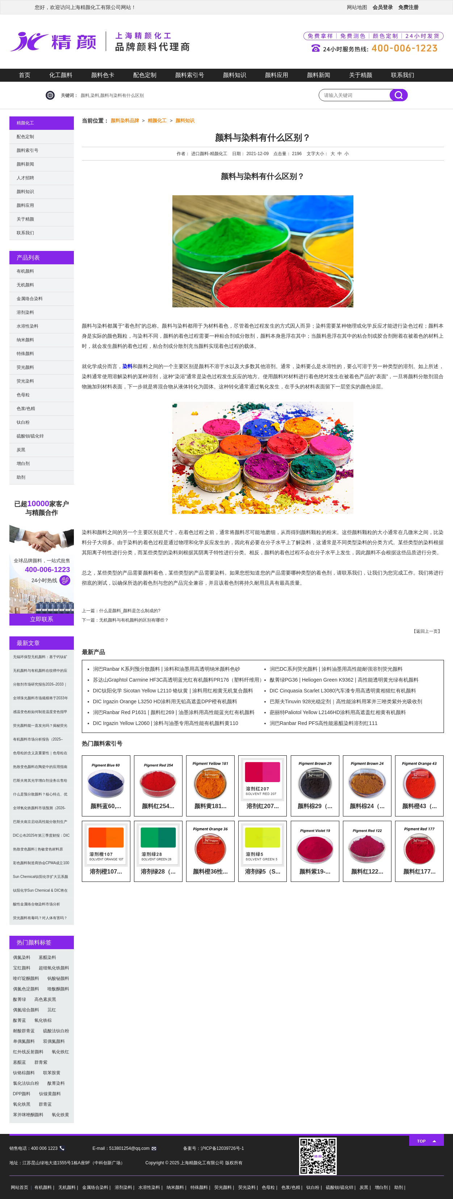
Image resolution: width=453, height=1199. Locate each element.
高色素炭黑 (45, 999)
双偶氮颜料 (54, 1041)
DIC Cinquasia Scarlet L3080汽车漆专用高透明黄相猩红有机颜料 (343, 691)
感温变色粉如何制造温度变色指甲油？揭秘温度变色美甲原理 (40, 714)
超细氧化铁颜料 (54, 967)
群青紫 (40, 1062)
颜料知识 (234, 75)
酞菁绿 (19, 999)
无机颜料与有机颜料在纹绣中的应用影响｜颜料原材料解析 (40, 673)
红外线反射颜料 (28, 1051)
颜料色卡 (102, 75)
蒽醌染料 (47, 957)
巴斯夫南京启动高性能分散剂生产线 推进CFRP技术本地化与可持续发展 (40, 824)
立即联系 (41, 619)
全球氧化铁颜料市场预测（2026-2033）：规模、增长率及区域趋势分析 (40, 810)
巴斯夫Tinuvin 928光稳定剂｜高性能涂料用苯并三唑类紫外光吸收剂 (346, 701)
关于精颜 (360, 75)
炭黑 (21, 449)
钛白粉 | (314, 1187)
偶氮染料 (21, 957)
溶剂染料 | (125, 1187)
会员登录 (383, 7)
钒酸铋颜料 (58, 978)
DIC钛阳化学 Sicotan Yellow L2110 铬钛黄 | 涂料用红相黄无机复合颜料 (173, 691)
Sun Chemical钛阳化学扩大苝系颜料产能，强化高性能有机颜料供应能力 (40, 879)
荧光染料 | (248, 1187)
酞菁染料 (56, 1083)
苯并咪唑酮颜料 (28, 1114)
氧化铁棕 (43, 1020)
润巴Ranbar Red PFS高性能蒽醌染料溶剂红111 (324, 723)
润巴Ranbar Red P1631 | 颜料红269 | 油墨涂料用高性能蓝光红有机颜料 (174, 712)
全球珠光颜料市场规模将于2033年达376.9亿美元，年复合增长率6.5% (41, 700)
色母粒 (23, 394)
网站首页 (19, 1187)
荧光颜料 (25, 367)
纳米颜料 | (177, 1187)
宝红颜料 (21, 967)
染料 (127, 366)
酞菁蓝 (19, 1020)
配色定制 (144, 75)
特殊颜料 (25, 353)
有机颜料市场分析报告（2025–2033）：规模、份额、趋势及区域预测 (40, 741)
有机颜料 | (44, 1187)
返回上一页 (427, 631)
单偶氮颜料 (24, 1041)
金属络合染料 (30, 298)
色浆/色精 (26, 408)
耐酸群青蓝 (24, 1030)
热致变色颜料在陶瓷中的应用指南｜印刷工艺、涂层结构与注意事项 (40, 769)
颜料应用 (276, 75)
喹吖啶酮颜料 (26, 978)
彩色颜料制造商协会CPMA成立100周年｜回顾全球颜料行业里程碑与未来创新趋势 (41, 865)
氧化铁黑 (21, 1104)
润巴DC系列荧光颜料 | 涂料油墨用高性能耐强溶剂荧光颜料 (336, 669)
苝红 (51, 1009)
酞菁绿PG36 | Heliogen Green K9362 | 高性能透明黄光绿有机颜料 (344, 680)
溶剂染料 (25, 312)
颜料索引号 (189, 75)
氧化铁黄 (60, 1114)
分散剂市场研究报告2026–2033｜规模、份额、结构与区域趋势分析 (40, 686)
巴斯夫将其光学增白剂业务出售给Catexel (40, 783)
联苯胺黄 (51, 1072)
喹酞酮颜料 (58, 988)
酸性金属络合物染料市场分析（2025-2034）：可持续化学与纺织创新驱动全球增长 (41, 906)
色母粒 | (270, 1187)
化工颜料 (60, 75)
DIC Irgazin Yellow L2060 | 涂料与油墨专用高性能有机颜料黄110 (165, 723)
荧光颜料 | (224, 1187)
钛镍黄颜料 (50, 1093)
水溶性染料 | (151, 1187)
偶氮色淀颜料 (26, 988)
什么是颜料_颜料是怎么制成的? (129, 610)
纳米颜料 (25, 339)
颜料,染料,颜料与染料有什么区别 (112, 95)
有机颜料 (25, 271)
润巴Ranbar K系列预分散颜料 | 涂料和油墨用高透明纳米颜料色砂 (166, 669)
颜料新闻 (318, 75)
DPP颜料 (22, 1093)
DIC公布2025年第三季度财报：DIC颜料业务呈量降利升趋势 (41, 837)
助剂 (21, 477)
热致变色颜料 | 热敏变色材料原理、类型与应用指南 (38, 851)
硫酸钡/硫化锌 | (341, 1187)
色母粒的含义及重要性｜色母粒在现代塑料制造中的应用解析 (40, 755)
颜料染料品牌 (125, 120)
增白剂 (23, 463)
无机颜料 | (68, 1187)
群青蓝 (45, 1104)
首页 (24, 75)
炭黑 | (366, 1187)
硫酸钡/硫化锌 (30, 436)
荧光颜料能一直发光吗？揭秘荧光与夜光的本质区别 (40, 728)
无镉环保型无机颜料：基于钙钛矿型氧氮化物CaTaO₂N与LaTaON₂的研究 (40, 659)
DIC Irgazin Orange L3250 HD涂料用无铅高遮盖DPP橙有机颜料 (165, 701)
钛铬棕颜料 (24, 1072)
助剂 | (399, 1187)
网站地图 (357, 7)
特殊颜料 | (200, 1187)
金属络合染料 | (97, 1187)
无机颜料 (25, 284)
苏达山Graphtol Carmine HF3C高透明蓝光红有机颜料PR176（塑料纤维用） (179, 680)
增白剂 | (383, 1187)
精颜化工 (157, 120)
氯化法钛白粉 (26, 1083)
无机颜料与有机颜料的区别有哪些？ (134, 620)
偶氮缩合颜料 (26, 1009)
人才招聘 (25, 177)
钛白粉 (23, 422)
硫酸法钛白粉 (56, 1030)
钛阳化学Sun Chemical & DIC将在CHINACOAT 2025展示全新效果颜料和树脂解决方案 (40, 892)
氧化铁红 (60, 1051)
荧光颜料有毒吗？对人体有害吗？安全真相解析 (40, 920)
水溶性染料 (27, 326)
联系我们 (402, 75)
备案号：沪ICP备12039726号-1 (213, 1148)
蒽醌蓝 (19, 1062)
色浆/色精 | (292, 1187)
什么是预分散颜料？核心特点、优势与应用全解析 (40, 796)
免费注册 (408, 7)
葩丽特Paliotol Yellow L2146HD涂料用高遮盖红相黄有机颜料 (338, 712)
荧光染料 (25, 381)
